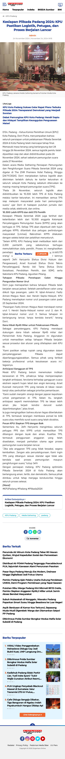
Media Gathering (29, 515)
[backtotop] (32, 725)
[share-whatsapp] (35, 532)
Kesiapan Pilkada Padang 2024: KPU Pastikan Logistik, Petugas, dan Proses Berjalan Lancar (30, 504)
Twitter (38, 740)
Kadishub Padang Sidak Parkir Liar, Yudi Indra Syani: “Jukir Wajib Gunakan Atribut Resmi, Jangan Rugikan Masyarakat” (23, 675)
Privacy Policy (22, 745)
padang (44, 515)
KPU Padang (10, 515)
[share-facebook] (26, 532)
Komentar (32, 538)
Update (41, 254)
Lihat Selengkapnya (32, 715)
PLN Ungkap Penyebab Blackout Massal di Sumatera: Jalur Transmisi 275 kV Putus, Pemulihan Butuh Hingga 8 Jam (25, 689)
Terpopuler (18, 9)
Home (6, 9)
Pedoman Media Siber (39, 745)
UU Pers (53, 745)
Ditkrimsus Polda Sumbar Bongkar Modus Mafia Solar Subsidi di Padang (22, 662)
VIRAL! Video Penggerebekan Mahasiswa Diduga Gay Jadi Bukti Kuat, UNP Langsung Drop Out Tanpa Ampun (24, 648)
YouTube (44, 740)
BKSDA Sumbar (46, 9)
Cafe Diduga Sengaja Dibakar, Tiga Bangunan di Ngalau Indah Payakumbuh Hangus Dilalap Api (25, 702)
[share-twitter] (30, 532)
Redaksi (11, 745)
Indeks (30, 9)
